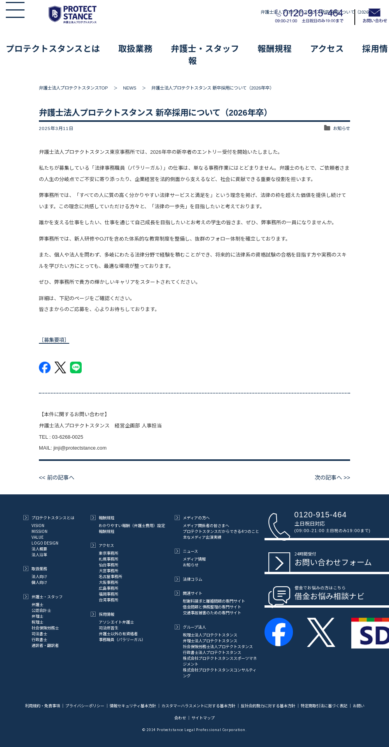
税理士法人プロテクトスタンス (210, 635)
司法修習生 (108, 628)
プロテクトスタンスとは (53, 48)
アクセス (327, 48)
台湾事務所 (108, 600)
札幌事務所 (108, 559)
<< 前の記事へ (56, 478)
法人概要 (39, 549)
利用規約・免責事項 (43, 705)
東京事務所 (108, 553)
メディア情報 (194, 559)
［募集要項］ (54, 340)
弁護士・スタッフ (205, 48)
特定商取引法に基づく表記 (324, 705)
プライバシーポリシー (84, 705)
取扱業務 (135, 48)
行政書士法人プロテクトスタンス (212, 652)
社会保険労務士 (45, 628)
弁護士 (37, 604)
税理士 (37, 622)
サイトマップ (203, 718)
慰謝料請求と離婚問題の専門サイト (214, 601)
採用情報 (102, 614)
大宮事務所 (108, 570)
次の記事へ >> (332, 478)
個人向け (39, 582)
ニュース (186, 551)
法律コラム (188, 579)
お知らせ (341, 128)
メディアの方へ (192, 517)
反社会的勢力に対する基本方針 (268, 705)
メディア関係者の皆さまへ (206, 525)
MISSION (39, 531)
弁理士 (37, 616)
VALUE (38, 537)
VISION (38, 525)
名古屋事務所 (110, 576)
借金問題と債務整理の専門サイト (212, 607)
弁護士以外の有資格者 (118, 633)
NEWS (129, 88)
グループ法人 (190, 627)
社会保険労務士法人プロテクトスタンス (218, 646)
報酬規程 (275, 48)
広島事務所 (108, 588)
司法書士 (39, 633)
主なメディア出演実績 (202, 537)
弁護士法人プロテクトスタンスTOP (73, 88)
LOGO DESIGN (45, 543)
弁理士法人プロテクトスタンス (210, 640)
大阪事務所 (108, 582)
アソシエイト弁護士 (116, 622)
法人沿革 (39, 554)
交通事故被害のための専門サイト (212, 612)
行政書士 (39, 639)
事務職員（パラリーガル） (122, 639)
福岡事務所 (108, 594)
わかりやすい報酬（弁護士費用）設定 (132, 525)
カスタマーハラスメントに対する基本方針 (198, 705)
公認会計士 (41, 610)
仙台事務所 (108, 565)
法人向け (39, 576)
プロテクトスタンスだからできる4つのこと (221, 531)
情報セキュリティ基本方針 (133, 705)
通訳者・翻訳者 (45, 645)
